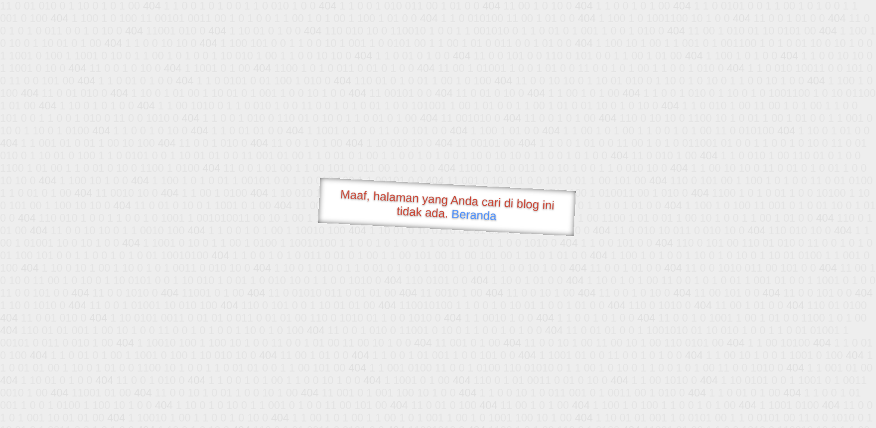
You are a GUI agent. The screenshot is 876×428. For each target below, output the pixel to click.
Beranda (474, 214)
